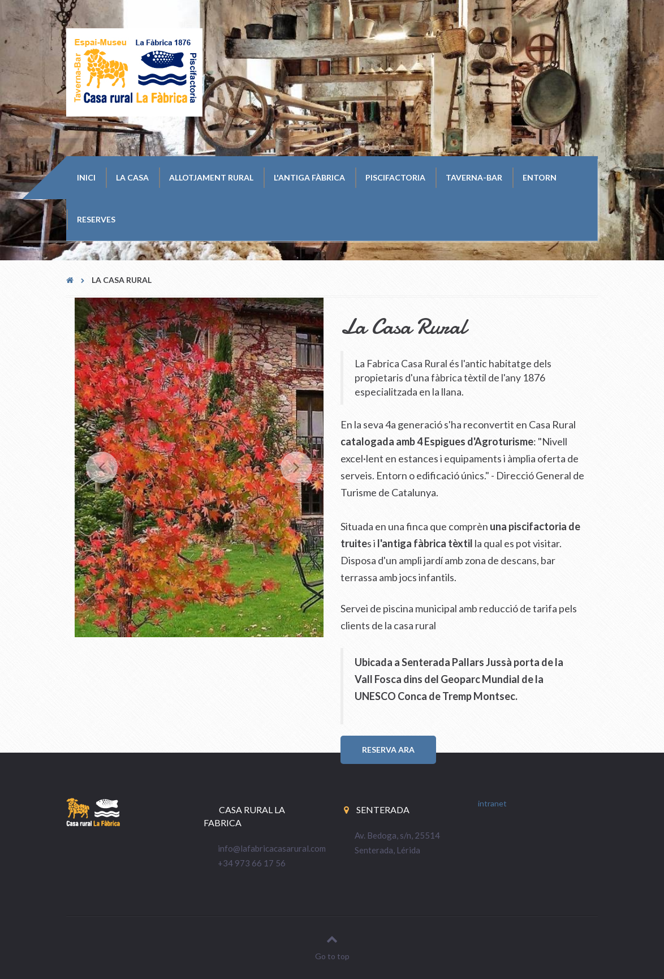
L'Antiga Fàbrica (309, 177)
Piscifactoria (395, 177)
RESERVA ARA (388, 749)
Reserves (96, 219)
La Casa (132, 177)
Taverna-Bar (474, 177)
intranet (492, 803)
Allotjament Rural (211, 177)
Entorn (540, 177)
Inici (86, 177)
